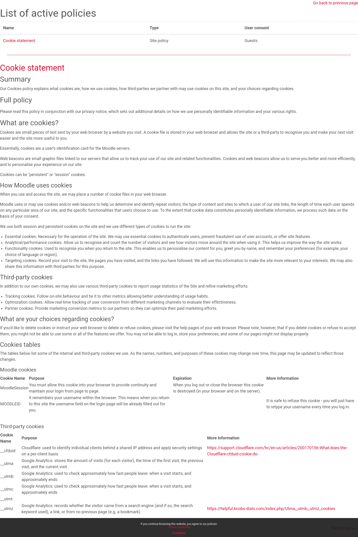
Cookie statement (19, 40)
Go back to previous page (335, 3)
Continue (179, 533)
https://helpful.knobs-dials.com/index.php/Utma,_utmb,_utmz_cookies (271, 514)
